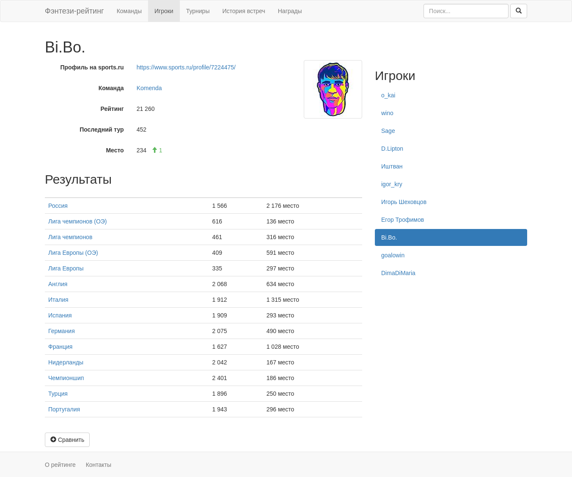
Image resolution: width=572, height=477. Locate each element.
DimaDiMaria (398, 273)
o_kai (388, 95)
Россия (58, 205)
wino (387, 113)
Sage (388, 130)
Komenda (149, 88)
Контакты (98, 464)
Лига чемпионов (70, 237)
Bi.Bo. (389, 237)
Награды (290, 11)
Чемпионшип (66, 378)
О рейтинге (60, 464)
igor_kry (391, 184)
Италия (58, 299)
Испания (60, 315)
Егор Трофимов (402, 219)
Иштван (392, 166)
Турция (58, 393)
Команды (129, 11)
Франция (60, 346)
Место (115, 150)
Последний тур (102, 129)
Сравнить (67, 439)
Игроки (163, 11)
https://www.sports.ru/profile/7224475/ (186, 67)
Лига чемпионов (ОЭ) (77, 221)
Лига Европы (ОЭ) (73, 252)
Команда (111, 88)
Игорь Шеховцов (403, 202)
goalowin (392, 255)
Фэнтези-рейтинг (74, 11)
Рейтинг (112, 108)
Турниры (198, 11)
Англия (57, 284)
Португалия (64, 409)
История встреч (243, 11)
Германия (61, 331)
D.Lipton (392, 148)
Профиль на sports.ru (92, 67)
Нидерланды (65, 362)
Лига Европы (65, 268)
